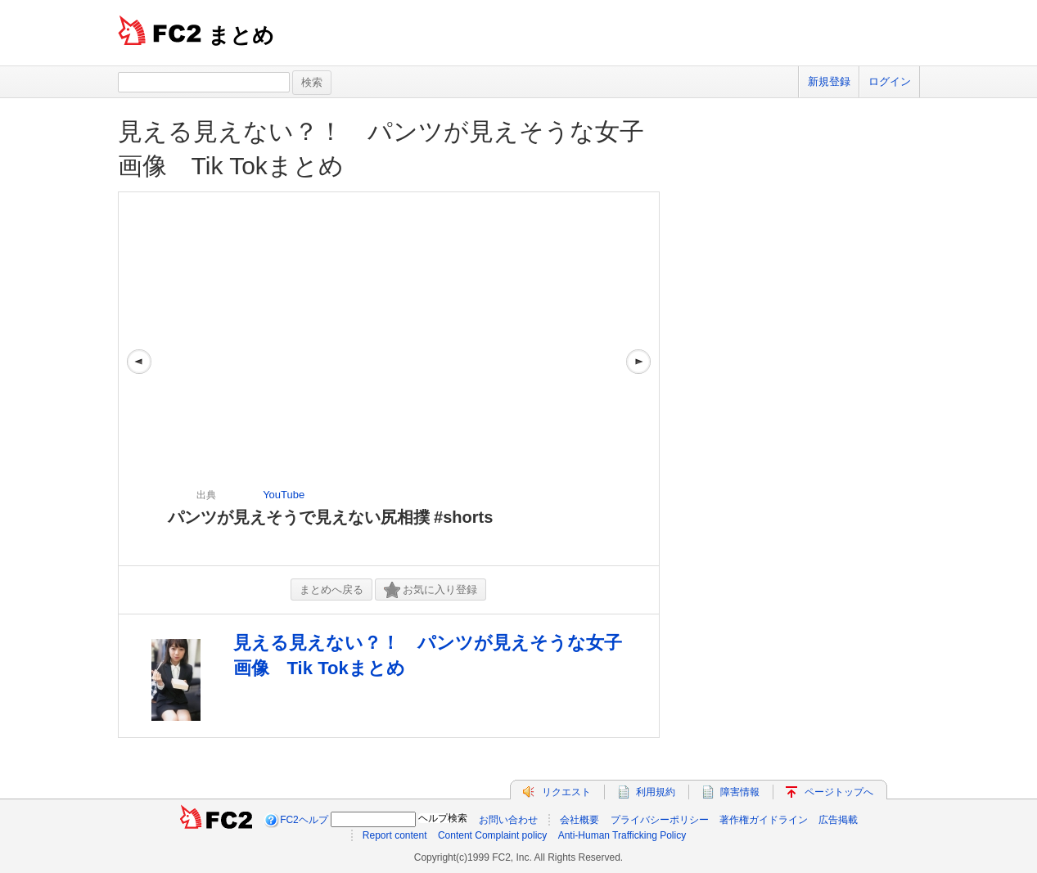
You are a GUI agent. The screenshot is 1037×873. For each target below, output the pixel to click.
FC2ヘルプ (304, 820)
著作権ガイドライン (763, 820)
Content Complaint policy (492, 835)
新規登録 (829, 81)
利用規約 (655, 792)
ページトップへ (839, 792)
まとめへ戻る (331, 589)
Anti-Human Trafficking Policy (622, 835)
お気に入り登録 (430, 590)
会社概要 (579, 820)
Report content (395, 835)
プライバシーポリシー (660, 820)
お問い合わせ (508, 820)
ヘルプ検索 (442, 818)
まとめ (241, 35)
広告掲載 (838, 820)
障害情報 (740, 792)
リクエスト (566, 792)
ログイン (889, 81)
